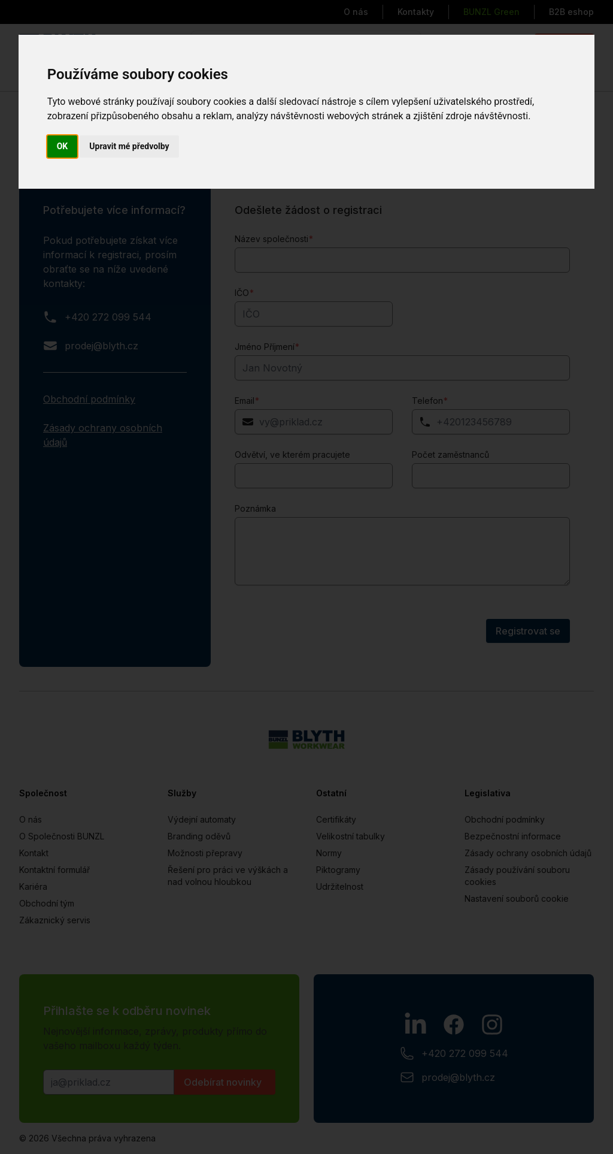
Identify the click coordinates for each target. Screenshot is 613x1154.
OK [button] (62, 146)
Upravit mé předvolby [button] (129, 146)
